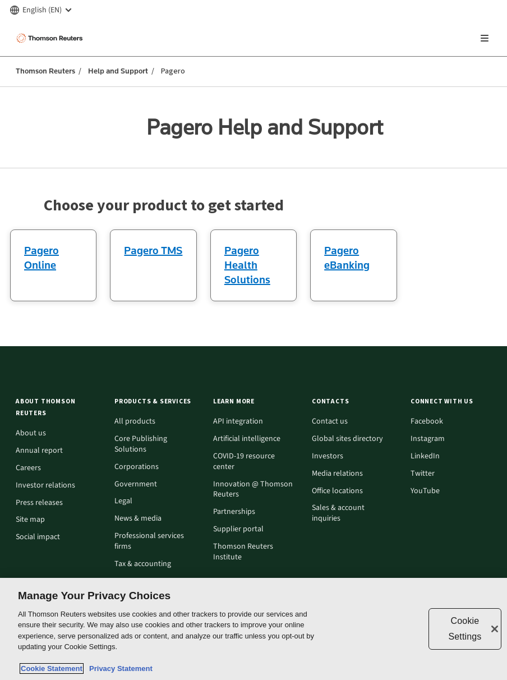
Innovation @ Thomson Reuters (253, 489)
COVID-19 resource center (244, 461)
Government (135, 484)
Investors (327, 456)
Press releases (39, 503)
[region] (253, 629)
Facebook (427, 421)
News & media (138, 518)
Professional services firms (149, 541)
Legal (123, 501)
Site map (30, 519)
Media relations (337, 473)
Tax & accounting (142, 564)
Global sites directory (347, 439)
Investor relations (45, 485)
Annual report (39, 450)
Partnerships (234, 512)
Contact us (330, 421)
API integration (238, 421)
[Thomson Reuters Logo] (51, 38)
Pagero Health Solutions (247, 264)
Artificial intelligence (246, 439)
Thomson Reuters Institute (243, 552)
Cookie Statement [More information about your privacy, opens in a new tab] (51, 668)
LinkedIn (425, 456)
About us (31, 433)
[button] (58, 407)
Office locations (337, 491)
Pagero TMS (153, 250)
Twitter (423, 473)
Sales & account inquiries (338, 513)
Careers (28, 468)
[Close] (494, 629)
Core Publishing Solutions (140, 444)
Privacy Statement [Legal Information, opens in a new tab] (119, 668)
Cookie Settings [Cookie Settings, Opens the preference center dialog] (464, 628)
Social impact (38, 537)
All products (134, 421)
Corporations (136, 467)
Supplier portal (238, 529)
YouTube (425, 491)
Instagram (428, 439)
